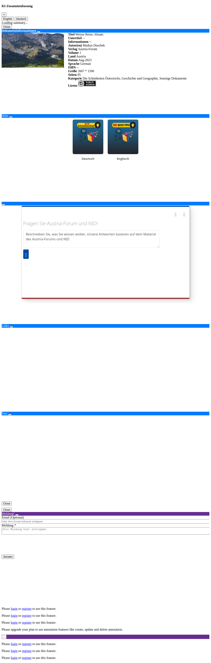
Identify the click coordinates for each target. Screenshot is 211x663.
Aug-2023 (85, 60)
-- (83, 38)
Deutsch (21, 18)
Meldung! (8, 513)
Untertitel (75, 38)
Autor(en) (75, 45)
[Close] (4, 14)
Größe (72, 71)
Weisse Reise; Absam (89, 34)
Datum (73, 60)
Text (4, 413)
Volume (73, 52)
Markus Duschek (94, 45)
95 (79, 74)
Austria (81, 56)
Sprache (73, 63)
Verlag (72, 49)
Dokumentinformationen (19, 30)
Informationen (78, 41)
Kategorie (75, 78)
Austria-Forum (87, 49)
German (85, 63)
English (7, 18)
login (14, 608)
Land (71, 56)
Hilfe (5, 116)
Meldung (7, 525)
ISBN (72, 67)
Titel (71, 34)
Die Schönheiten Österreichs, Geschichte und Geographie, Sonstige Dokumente (135, 78)
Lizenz (72, 85)
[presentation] (33, 548)
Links (5, 326)
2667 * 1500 (86, 71)
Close (6, 26)
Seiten (72, 74)
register (27, 608)
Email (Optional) (13, 517)
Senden (8, 557)
